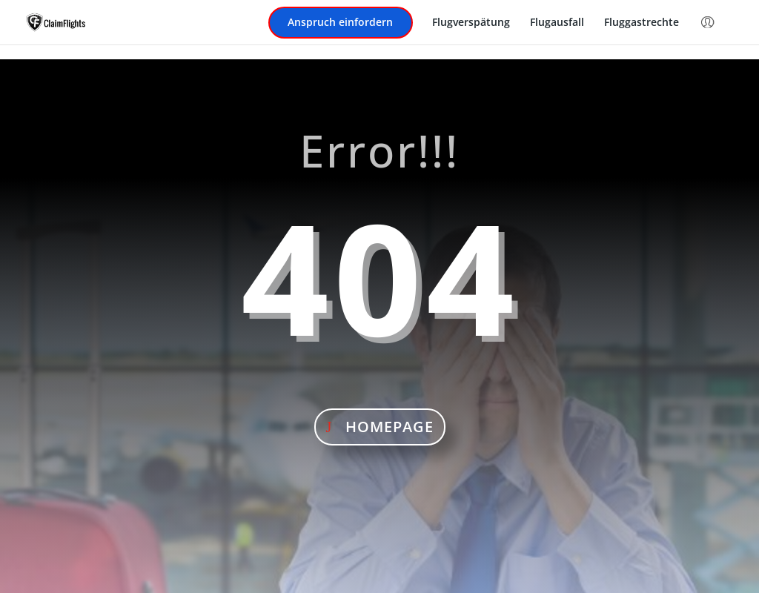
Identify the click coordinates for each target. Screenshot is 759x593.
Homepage (389, 427)
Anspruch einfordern (340, 23)
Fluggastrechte (641, 23)
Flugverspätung (471, 23)
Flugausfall (557, 23)
